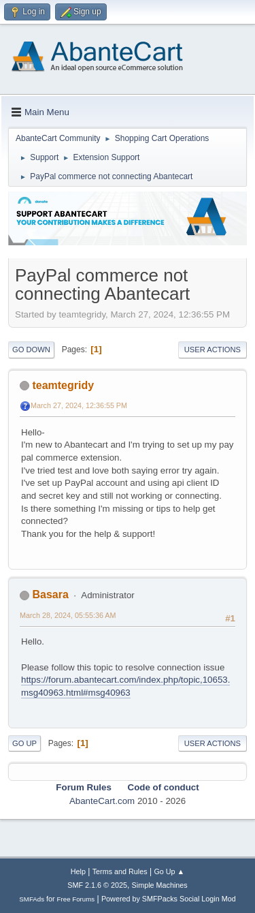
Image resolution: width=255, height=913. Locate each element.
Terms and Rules (120, 871)
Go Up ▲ (169, 871)
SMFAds (31, 899)
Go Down (31, 349)
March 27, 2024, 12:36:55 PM (79, 405)
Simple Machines (160, 885)
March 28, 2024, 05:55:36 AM (68, 615)
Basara (50, 594)
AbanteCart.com (102, 801)
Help (78, 871)
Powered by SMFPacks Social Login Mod (168, 899)
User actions (212, 349)
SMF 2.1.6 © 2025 (97, 885)
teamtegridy (63, 385)
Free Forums (76, 899)
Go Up (24, 743)
